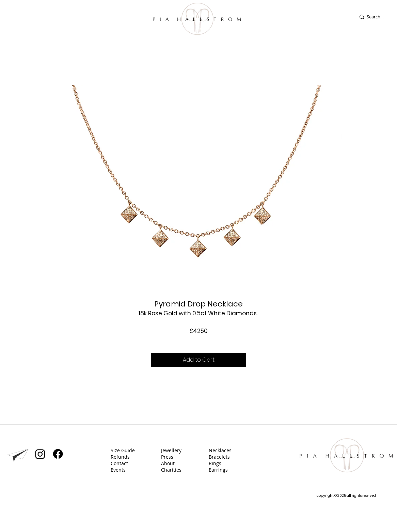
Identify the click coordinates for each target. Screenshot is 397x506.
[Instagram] (40, 453)
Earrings (219, 470)
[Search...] (379, 16)
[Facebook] (57, 453)
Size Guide (123, 450)
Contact (119, 463)
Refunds (120, 457)
